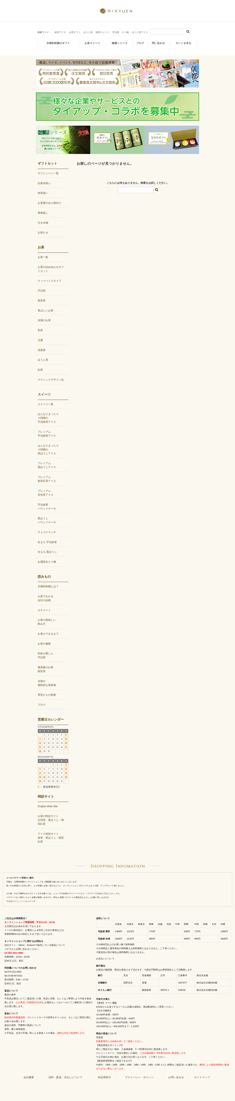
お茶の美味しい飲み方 (47, 616)
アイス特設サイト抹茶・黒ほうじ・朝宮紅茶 (51, 832)
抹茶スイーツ (102, 32)
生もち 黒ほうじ (47, 546)
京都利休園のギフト (54, 41)
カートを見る (185, 41)
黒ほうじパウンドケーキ (47, 515)
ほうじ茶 (88, 32)
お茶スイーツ (87, 41)
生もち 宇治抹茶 (47, 536)
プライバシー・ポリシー (139, 1072)
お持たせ (43, 227)
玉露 (40, 334)
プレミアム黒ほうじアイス (47, 459)
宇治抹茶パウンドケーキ (47, 501)
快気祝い (43, 187)
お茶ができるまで (48, 628)
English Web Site (48, 801)
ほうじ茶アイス (140, 32)
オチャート (44, 604)
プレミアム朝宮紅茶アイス (47, 473)
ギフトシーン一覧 (48, 168)
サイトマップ (202, 1072)
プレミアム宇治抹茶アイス (47, 428)
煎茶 (40, 324)
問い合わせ (159, 41)
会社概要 (29, 1072)
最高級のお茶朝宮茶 (45, 664)
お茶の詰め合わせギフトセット (51, 263)
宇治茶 (115, 32)
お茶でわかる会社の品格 (45, 593)
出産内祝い (44, 177)
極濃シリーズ (114, 41)
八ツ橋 (125, 32)
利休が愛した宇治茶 (45, 650)
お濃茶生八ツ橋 (47, 556)
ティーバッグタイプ (49, 275)
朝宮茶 (42, 295)
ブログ (137, 41)
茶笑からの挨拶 (47, 689)
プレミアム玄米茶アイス (45, 487)
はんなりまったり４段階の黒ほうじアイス (48, 444)
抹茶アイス (60, 32)
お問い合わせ (176, 1072)
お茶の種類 (44, 638)
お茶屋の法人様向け (49, 197)
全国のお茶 (44, 315)
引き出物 (43, 217)
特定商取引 (104, 1072)
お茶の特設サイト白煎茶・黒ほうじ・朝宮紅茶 (51, 814)
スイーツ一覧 (45, 398)
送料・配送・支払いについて (65, 1072)
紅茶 (40, 364)
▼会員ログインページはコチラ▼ (21, 896)
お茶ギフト (74, 32)
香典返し (43, 207)
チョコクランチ (47, 526)
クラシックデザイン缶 (51, 374)
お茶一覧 (43, 251)
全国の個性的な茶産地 (47, 677)
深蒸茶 (42, 344)
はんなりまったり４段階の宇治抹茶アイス (48, 412)
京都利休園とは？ (48, 581)
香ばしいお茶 (45, 305)
